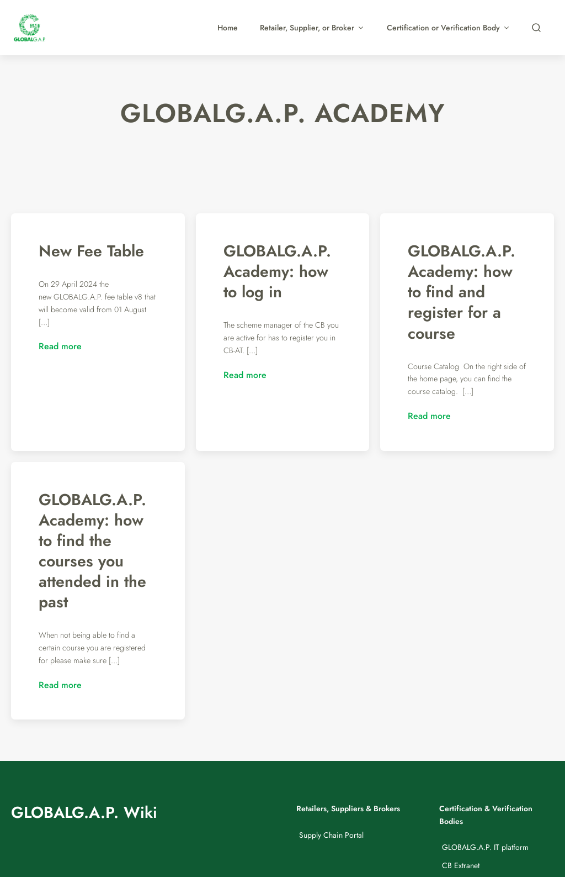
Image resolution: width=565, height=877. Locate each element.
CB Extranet (460, 865)
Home (227, 27)
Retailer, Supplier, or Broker (312, 27)
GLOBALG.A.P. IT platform (485, 847)
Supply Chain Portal (331, 835)
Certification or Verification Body (448, 27)
